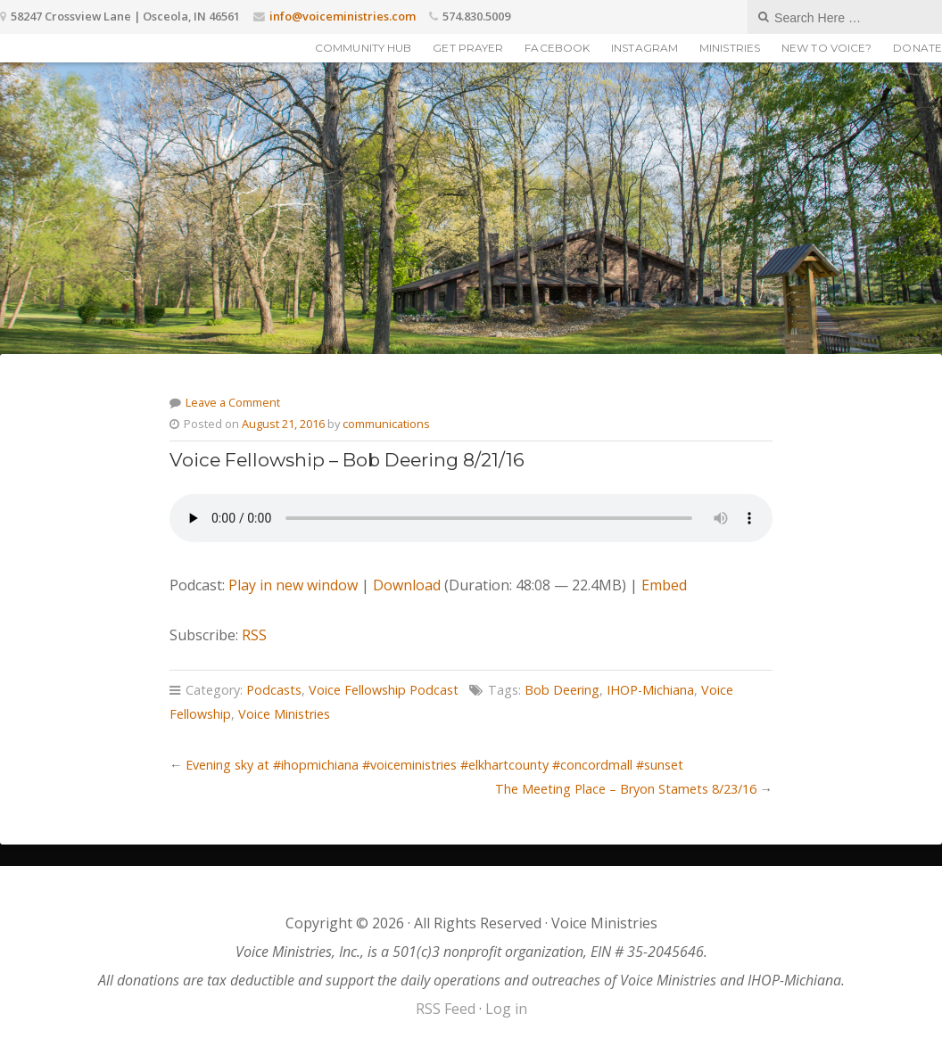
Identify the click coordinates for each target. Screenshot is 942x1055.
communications (386, 424)
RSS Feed (445, 1008)
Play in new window (293, 585)
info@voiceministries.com (342, 16)
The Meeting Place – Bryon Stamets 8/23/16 (625, 788)
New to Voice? (826, 47)
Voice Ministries (284, 713)
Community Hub (363, 47)
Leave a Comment (233, 402)
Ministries (729, 47)
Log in (506, 1008)
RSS (254, 635)
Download (407, 585)
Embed (664, 585)
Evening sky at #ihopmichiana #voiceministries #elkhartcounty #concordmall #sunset (434, 764)
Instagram (644, 47)
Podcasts (274, 689)
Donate (917, 47)
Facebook (557, 47)
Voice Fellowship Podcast (384, 689)
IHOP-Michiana (650, 689)
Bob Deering (562, 689)
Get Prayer (468, 47)
